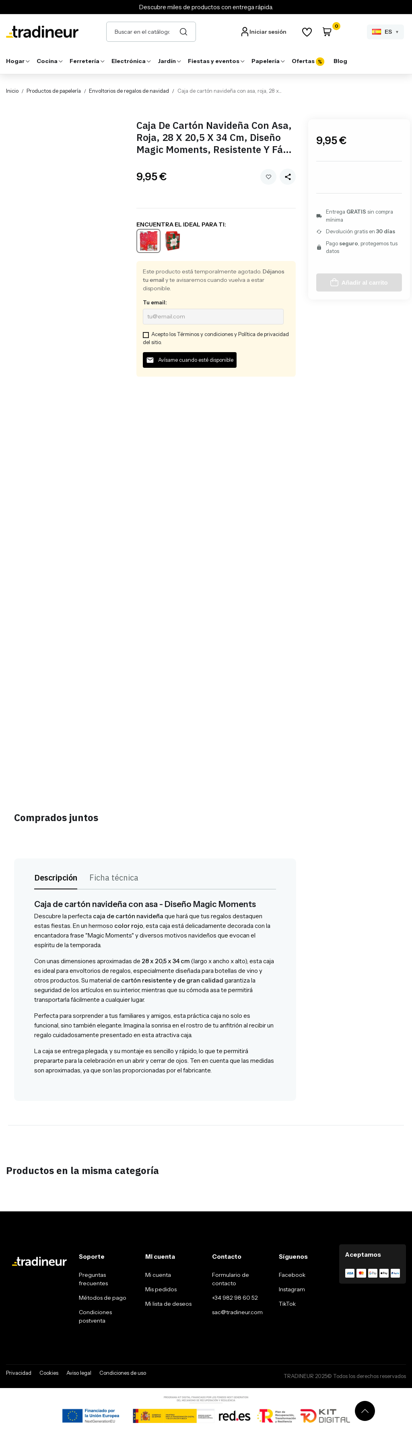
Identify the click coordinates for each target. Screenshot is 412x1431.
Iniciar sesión (267, 31)
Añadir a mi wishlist (269, 177)
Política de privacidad (263, 334)
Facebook (292, 1274)
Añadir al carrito (359, 282)
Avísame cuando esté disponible (189, 360)
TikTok (287, 1303)
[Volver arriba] (365, 1411)
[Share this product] (288, 177)
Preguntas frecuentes (93, 1279)
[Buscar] (183, 31)
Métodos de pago (102, 1297)
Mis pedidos (161, 1289)
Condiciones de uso (122, 1373)
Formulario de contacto (230, 1279)
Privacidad (18, 1373)
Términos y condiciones (205, 334)
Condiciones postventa (95, 1316)
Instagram (292, 1289)
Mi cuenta (158, 1274)
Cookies (48, 1373)
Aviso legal (78, 1373)
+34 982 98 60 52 (235, 1297)
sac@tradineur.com (237, 1312)
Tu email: (155, 302)
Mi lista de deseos (168, 1303)
